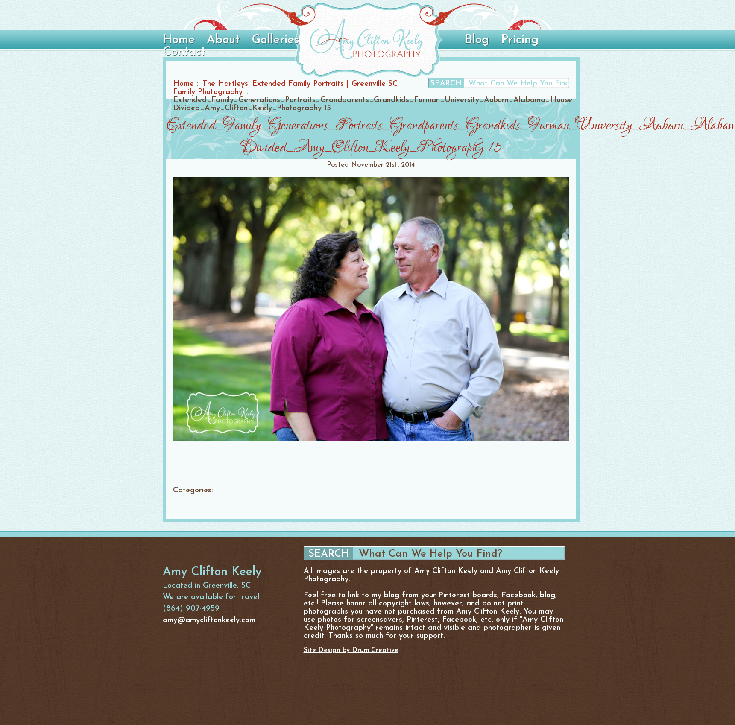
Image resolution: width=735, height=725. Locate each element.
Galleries (275, 40)
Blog (477, 40)
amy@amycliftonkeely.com (209, 620)
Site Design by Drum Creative (351, 650)
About (223, 40)
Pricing (520, 40)
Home (179, 40)
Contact (184, 52)
